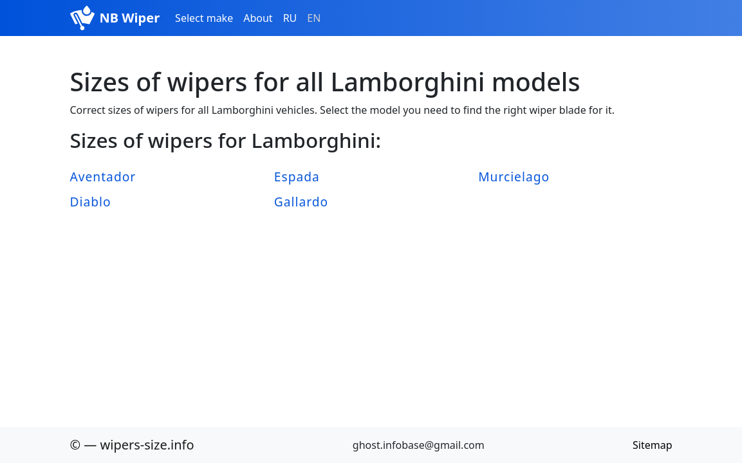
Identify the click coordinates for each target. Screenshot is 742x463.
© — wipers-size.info (132, 444)
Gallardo (301, 201)
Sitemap (652, 445)
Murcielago (514, 176)
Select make (204, 18)
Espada (297, 176)
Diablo (90, 201)
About (257, 18)
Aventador (103, 176)
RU (290, 18)
